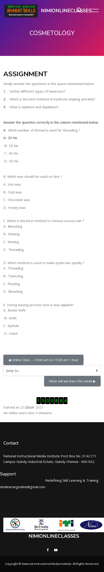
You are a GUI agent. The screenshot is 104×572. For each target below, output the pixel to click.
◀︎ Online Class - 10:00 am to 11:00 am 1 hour (43, 360)
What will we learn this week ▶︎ (72, 381)
